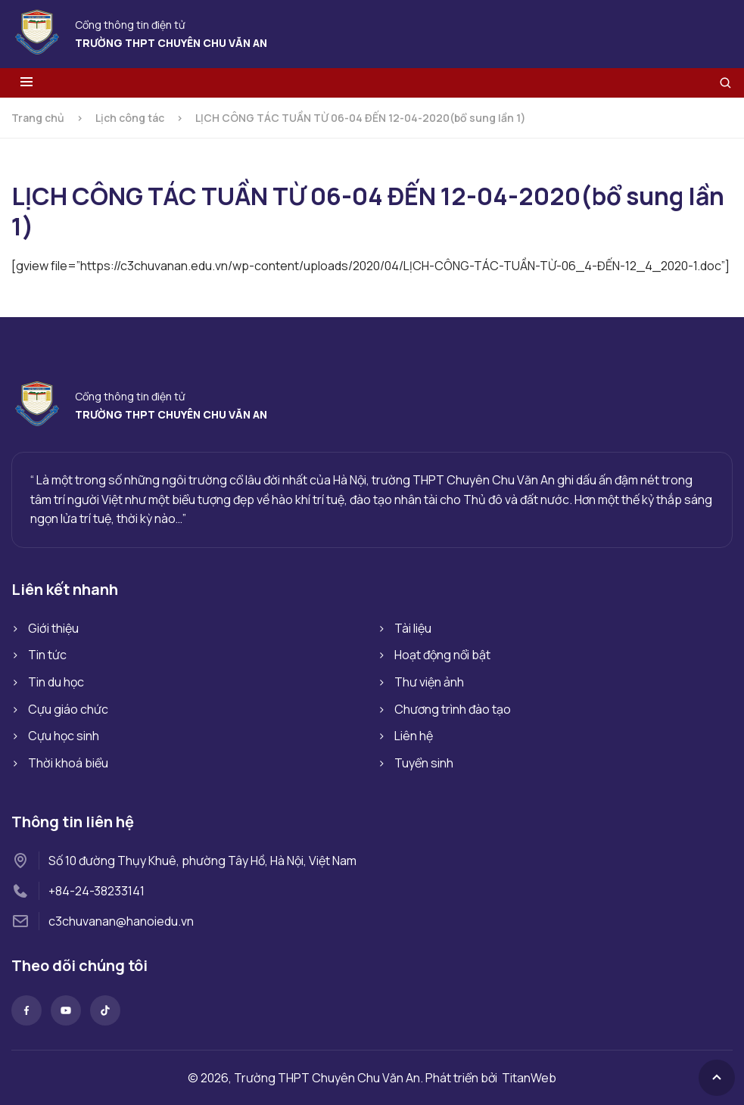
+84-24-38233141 (96, 890)
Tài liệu (412, 628)
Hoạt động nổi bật (442, 654)
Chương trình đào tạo (452, 709)
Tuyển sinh (423, 763)
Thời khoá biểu (68, 763)
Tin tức (47, 654)
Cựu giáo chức (68, 709)
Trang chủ (37, 117)
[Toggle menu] (26, 83)
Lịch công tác (129, 117)
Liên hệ (413, 735)
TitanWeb (529, 1077)
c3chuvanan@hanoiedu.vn (121, 921)
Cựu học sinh (63, 735)
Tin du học (56, 682)
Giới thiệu (53, 628)
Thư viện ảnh (429, 682)
